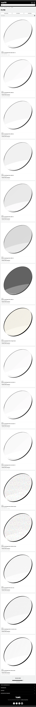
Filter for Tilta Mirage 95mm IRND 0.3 (7, 92)
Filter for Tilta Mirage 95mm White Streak (8, 670)
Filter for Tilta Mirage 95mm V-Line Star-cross (8, 629)
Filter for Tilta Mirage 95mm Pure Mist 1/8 (8, 465)
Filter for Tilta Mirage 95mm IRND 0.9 (7, 175)
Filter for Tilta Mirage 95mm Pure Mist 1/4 (8, 423)
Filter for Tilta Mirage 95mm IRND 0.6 (7, 133)
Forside (2, 7)
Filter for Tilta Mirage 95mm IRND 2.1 (7, 299)
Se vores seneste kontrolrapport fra (18, 699)
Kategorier (6, 13)
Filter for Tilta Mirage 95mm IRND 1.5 (7, 258)
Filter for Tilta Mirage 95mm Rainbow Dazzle (8, 506)
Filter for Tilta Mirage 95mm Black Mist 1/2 (8, 52)
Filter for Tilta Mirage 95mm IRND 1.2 (7, 216)
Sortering (30, 13)
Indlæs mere (18, 678)
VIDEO (9, 7)
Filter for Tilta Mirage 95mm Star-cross (7, 587)
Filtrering (18, 13)
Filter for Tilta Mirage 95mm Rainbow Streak (8, 546)
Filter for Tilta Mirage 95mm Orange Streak (8, 340)
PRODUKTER (5, 7)
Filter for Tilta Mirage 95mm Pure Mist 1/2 (8, 382)
